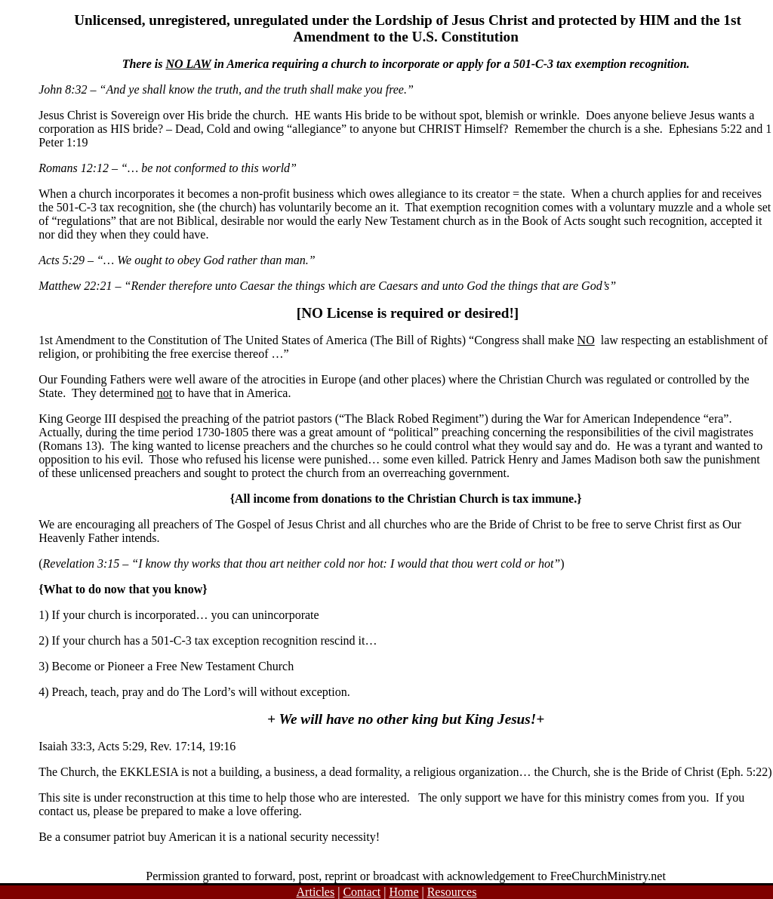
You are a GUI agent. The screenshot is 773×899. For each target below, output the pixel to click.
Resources (452, 891)
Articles (316, 891)
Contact (361, 891)
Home (403, 891)
